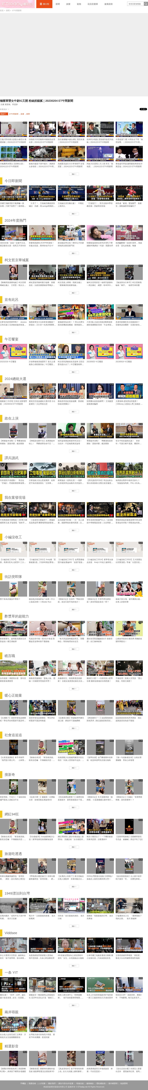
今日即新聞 (13, 181)
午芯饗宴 (11, 339)
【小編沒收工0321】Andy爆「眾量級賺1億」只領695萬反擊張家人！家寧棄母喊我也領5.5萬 (42, 562)
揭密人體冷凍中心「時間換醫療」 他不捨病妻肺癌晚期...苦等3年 (70, 997)
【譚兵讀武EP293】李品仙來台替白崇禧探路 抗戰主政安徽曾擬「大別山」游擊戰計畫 (100, 483)
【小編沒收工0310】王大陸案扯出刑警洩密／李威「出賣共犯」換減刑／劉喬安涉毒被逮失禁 (129, 562)
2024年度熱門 (15, 220)
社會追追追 (13, 735)
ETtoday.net (83, 1087)
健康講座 (108, 4)
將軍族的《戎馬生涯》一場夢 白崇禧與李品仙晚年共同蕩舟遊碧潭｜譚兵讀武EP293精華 (71, 483)
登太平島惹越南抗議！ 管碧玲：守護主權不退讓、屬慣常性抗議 (129, 443)
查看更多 (4, 109)
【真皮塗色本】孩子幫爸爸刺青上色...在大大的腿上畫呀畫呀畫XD (71, 1071)
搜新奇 (10, 774)
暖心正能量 (13, 695)
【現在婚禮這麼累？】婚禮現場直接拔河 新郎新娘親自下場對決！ (71, 800)
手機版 (23, 1083)
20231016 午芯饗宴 (8, 362)
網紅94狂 (12, 814)
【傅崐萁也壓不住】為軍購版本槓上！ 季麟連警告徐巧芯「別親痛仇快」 (42, 443)
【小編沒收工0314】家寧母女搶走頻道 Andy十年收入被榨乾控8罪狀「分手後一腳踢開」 (100, 562)
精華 (28, 114)
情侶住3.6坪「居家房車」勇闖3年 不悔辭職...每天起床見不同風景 (128, 997)
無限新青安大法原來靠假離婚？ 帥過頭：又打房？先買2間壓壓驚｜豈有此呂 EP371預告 (42, 325)
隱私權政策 (101, 1083)
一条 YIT (11, 972)
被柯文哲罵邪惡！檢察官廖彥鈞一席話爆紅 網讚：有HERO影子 (100, 285)
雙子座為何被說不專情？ (10, 599)
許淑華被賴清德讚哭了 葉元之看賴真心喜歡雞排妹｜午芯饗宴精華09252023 (42, 364)
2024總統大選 (15, 379)
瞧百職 (10, 656)
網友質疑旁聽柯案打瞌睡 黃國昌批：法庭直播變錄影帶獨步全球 (42, 285)
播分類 (46, 4)
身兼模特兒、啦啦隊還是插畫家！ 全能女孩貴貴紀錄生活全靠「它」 (71, 681)
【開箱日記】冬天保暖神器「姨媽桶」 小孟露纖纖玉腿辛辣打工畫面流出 (100, 800)
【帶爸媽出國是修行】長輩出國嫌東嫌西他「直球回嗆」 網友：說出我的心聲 (42, 879)
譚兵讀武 (11, 458)
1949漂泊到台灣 (17, 893)
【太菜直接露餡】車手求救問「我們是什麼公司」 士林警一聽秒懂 (13, 760)
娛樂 (68, 4)
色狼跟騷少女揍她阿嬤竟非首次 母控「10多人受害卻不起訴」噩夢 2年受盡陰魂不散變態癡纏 (72, 760)
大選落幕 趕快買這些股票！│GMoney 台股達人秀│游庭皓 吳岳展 (129, 404)
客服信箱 (80, 1083)
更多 (74, 174)
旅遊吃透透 (13, 854)
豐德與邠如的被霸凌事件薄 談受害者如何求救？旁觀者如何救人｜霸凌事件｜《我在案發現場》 (129, 522)
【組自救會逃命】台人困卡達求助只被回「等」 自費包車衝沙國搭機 (129, 879)
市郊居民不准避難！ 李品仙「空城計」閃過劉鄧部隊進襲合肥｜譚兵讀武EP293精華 (13, 483)
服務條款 (90, 1083)
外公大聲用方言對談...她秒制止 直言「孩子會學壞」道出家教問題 (13, 958)
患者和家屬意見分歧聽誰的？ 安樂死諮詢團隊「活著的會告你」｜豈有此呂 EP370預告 (129, 325)
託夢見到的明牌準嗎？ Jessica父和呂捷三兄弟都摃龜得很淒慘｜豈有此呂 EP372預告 (13, 325)
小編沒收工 (13, 537)
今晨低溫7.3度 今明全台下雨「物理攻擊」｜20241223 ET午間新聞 (129, 142)
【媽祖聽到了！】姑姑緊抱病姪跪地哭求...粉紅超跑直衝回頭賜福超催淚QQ (100, 720)
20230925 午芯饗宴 (95, 362)
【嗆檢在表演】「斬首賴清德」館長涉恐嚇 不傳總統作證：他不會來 (42, 760)
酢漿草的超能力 (17, 616)
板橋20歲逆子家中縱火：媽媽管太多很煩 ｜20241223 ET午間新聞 (42, 166)
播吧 (17, 4)
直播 (22, 114)
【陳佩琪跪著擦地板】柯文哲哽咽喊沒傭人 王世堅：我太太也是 (13, 285)
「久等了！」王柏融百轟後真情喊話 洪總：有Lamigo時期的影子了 (42, 206)
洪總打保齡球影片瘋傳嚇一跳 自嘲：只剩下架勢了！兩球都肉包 (13, 206)
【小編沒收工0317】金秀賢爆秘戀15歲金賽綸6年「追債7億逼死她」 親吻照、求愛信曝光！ (71, 562)
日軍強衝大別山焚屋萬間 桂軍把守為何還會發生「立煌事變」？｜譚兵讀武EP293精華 (42, 483)
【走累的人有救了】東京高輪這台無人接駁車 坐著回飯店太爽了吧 (71, 879)
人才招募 (42, 1083)
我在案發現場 (15, 497)
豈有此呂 (11, 299)
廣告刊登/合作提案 (66, 1083)
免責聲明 (124, 1083)
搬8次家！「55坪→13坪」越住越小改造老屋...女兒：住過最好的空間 (13, 997)
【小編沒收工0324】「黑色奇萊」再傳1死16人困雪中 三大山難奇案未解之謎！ (13, 562)
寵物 (79, 4)
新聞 (58, 4)
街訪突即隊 (13, 577)
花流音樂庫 (93, 4)
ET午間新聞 (16, 10)
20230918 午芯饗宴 (124, 362)
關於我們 (52, 1083)
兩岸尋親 (11, 1012)
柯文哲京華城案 (17, 260)
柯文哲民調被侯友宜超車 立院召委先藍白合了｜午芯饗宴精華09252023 (71, 364)
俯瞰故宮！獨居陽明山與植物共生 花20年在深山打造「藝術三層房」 (42, 997)
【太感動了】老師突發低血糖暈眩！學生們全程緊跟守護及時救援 (13, 720)
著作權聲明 (113, 1083)
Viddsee (11, 933)
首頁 (1, 10)
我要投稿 (32, 1083)
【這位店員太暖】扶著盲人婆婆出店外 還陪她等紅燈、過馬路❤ (129, 1071)
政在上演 (11, 418)
